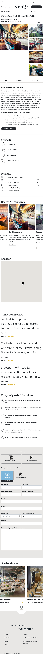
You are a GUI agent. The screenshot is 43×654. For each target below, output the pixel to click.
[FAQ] (21, 401)
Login (33, 11)
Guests (21, 522)
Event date (11, 515)
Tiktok (6, 641)
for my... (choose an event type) (11, 468)
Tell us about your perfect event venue (21, 538)
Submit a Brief (36, 7)
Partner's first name (11, 493)
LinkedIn (6, 644)
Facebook (7, 634)
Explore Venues (6, 7)
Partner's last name (32, 493)
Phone (21, 507)
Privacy (25, 634)
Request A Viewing (8, 128)
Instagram (7, 638)
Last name (32, 486)
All (6, 80)
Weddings (19, 80)
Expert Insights (5, 11)
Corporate (34, 80)
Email (21, 500)
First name (11, 486)
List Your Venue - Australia (30, 638)
